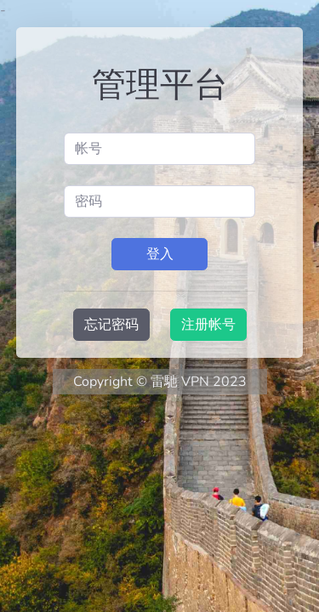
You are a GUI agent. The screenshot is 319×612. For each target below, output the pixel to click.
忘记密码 (111, 324)
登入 (160, 254)
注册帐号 (208, 324)
